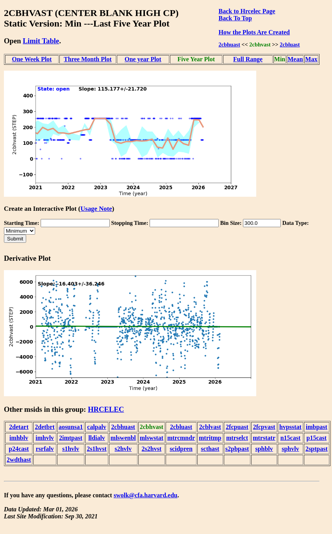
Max (311, 59)
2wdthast (19, 459)
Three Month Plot (87, 59)
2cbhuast (229, 44)
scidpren (181, 448)
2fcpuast (237, 427)
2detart (19, 427)
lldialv (96, 437)
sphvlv (290, 448)
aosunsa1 (71, 427)
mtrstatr (264, 437)
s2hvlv (123, 448)
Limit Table (41, 41)
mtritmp (210, 437)
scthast (210, 448)
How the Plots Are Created (254, 32)
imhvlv (45, 437)
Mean (295, 59)
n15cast (290, 437)
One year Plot (143, 59)
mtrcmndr (181, 437)
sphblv (264, 448)
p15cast (317, 437)
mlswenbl (123, 437)
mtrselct (237, 437)
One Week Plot (32, 59)
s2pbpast (237, 448)
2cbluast (290, 44)
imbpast (316, 427)
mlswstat (151, 437)
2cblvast (210, 427)
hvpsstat (290, 427)
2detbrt (45, 427)
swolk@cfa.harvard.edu (145, 495)
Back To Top (235, 18)
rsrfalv (45, 448)
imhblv (18, 437)
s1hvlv (70, 448)
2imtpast (70, 437)
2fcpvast (264, 427)
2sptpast (316, 448)
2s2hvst (152, 448)
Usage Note (96, 208)
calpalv (96, 427)
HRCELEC (106, 409)
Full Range (247, 59)
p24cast (19, 448)
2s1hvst (97, 448)
